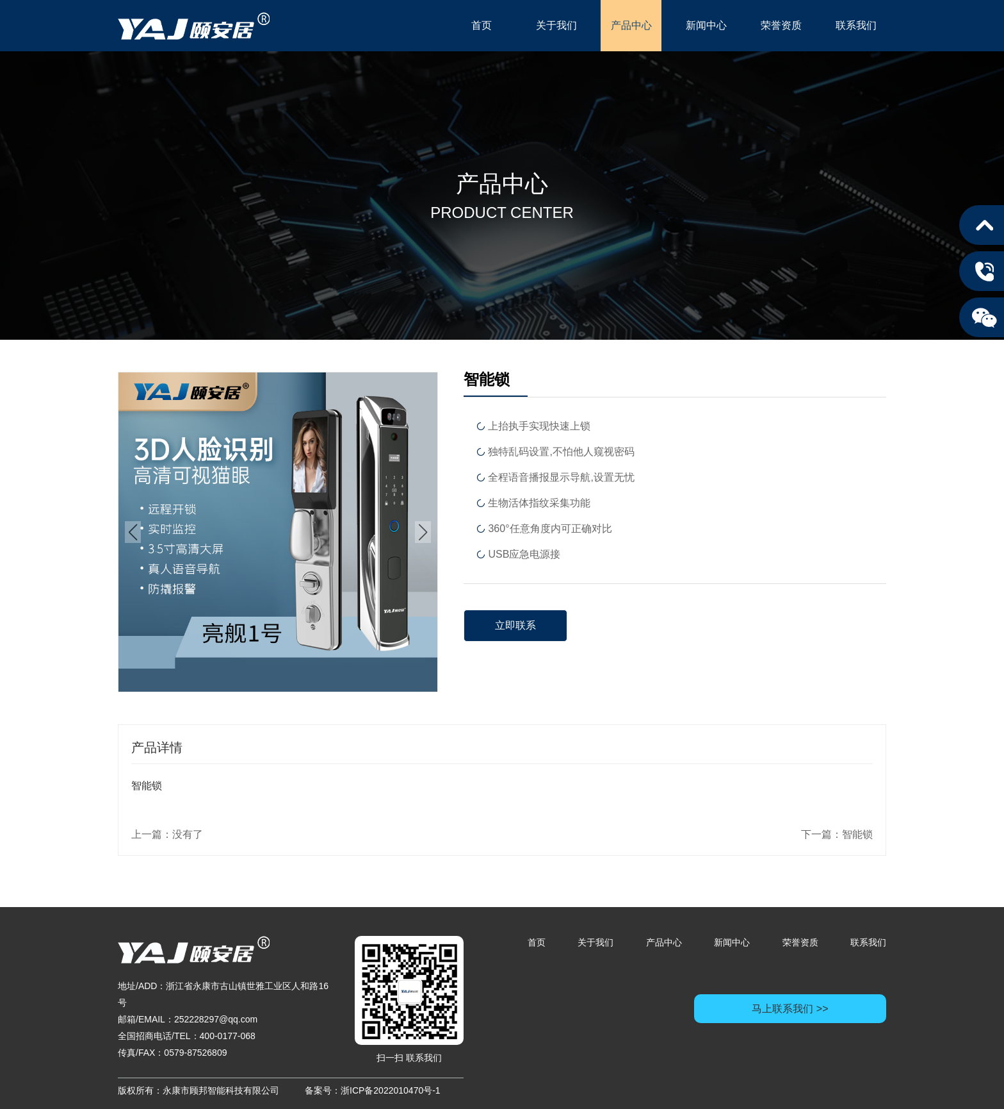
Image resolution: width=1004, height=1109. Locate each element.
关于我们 (556, 25)
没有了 (187, 834)
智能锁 (857, 834)
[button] (133, 532)
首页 (481, 25)
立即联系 (515, 625)
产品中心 (631, 25)
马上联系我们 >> (790, 1008)
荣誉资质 (781, 25)
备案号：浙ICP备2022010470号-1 (373, 1090)
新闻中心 (706, 25)
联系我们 (856, 25)
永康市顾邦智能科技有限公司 (194, 26)
